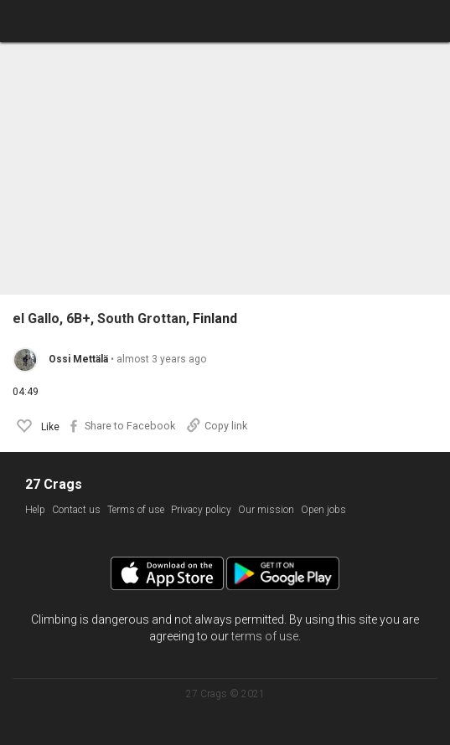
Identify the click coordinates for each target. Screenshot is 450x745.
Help (35, 510)
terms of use (264, 636)
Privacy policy (201, 510)
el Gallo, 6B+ (52, 318)
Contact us (76, 510)
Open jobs (323, 510)
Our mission (266, 510)
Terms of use (135, 510)
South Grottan (141, 318)
